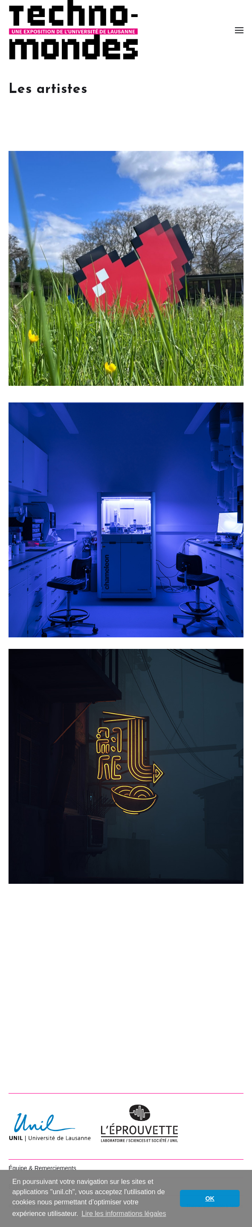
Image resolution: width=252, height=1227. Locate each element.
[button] (239, 30)
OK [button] (209, 1198)
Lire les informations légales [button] (123, 1213)
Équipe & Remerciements (42, 1168)
